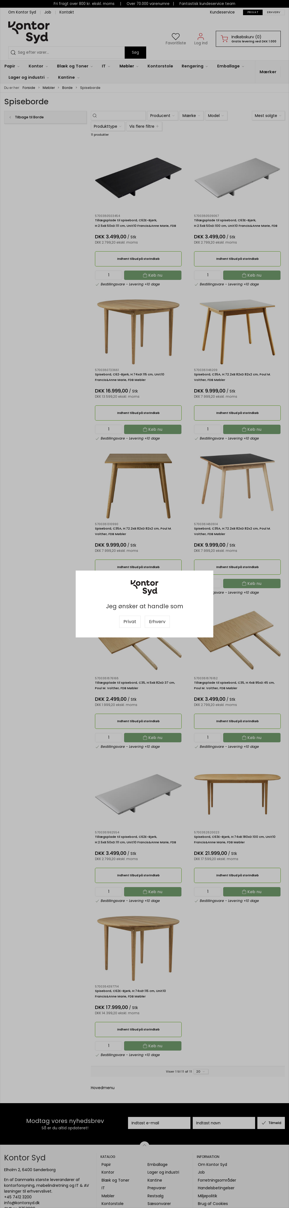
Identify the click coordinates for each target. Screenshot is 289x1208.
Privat (130, 621)
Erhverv (157, 621)
